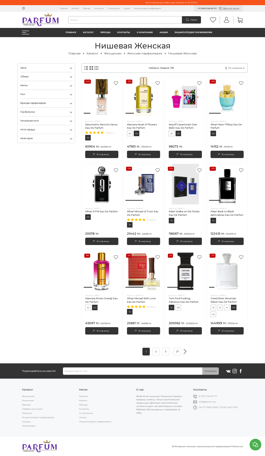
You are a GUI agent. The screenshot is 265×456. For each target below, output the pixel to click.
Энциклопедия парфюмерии (147, 8)
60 (130, 134)
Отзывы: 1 (109, 132)
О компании (114, 8)
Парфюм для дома (32, 408)
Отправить (210, 371)
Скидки (26, 421)
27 (177, 351)
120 (136, 134)
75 (227, 308)
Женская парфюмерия (144, 53)
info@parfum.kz (207, 401)
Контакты (99, 8)
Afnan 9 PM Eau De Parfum (101, 211)
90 (130, 225)
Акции (127, 8)
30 (88, 138)
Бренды (87, 8)
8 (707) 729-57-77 (208, 396)
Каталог (75, 8)
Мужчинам (28, 400)
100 (178, 134)
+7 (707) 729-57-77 (207, 8)
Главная (64, 8)
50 (172, 220)
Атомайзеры (29, 425)
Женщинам (112, 53)
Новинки (27, 413)
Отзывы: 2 (151, 220)
